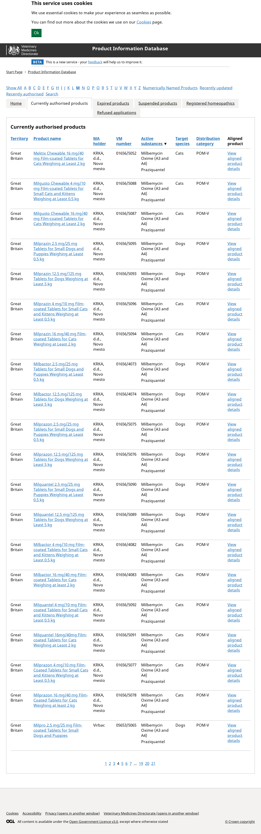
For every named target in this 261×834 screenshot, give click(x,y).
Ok (36, 32)
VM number (124, 141)
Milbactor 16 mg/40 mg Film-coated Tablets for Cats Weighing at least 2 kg (60, 580)
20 (147, 763)
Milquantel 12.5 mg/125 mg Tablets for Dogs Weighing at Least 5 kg (60, 519)
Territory (19, 138)
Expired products (113, 103)
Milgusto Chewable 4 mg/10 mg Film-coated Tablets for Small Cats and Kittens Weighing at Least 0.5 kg (59, 191)
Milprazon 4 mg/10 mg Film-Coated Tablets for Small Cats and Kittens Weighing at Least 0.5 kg (60, 672)
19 (141, 763)
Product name (47, 138)
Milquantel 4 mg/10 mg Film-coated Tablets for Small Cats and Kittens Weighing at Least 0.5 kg (60, 612)
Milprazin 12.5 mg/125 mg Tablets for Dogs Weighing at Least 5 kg (60, 279)
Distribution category (208, 141)
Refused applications (116, 112)
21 (153, 763)
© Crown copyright (240, 821)
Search (52, 94)
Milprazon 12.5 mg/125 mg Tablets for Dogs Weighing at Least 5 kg (60, 459)
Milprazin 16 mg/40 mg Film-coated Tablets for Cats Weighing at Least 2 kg (59, 339)
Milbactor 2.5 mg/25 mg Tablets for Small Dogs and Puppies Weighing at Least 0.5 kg (58, 371)
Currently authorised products (59, 103)
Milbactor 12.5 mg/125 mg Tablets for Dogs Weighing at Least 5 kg (60, 399)
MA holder (99, 141)
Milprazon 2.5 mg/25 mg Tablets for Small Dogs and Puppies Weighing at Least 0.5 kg (58, 431)
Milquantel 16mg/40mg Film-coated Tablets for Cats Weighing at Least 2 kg (60, 640)
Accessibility (32, 813)
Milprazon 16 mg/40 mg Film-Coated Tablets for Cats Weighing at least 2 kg (60, 700)
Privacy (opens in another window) (72, 813)
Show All (14, 88)
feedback (95, 62)
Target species (182, 141)
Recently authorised (25, 94)
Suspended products (157, 103)
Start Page (14, 72)
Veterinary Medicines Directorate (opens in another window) (151, 813)
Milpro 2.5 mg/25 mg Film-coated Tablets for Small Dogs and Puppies (57, 730)
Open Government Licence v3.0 (93, 821)
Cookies (144, 22)
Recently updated (216, 88)
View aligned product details (235, 161)
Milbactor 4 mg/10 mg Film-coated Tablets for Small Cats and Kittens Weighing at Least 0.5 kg (60, 552)
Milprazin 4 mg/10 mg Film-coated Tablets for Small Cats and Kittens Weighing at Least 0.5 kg (60, 311)
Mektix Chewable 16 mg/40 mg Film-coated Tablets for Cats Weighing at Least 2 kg (59, 158)
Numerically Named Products (170, 88)
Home (16, 103)
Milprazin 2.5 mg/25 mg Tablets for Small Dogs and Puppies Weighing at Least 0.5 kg (58, 251)
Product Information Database (130, 48)
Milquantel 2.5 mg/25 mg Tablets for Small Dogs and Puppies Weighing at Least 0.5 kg (58, 492)
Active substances (152, 141)
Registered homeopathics (210, 103)
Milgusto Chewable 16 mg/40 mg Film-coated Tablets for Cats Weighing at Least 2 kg (60, 218)
